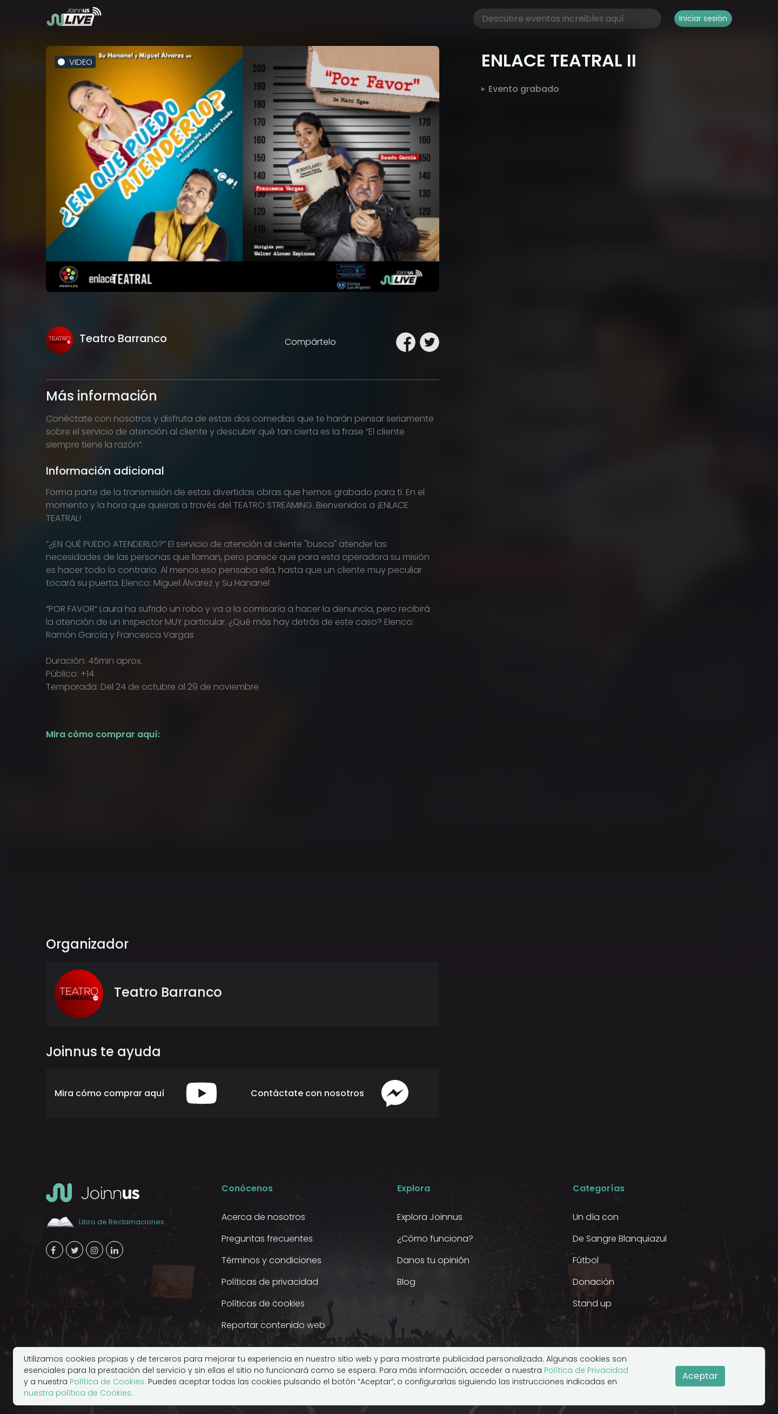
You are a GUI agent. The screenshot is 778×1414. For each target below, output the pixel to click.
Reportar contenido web (273, 1325)
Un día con (596, 1217)
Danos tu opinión (433, 1260)
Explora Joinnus (429, 1217)
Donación (593, 1282)
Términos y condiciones (271, 1260)
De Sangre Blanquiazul (620, 1238)
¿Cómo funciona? (435, 1238)
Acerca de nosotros (263, 1217)
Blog (406, 1282)
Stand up (592, 1303)
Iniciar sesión (703, 18)
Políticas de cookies (263, 1303)
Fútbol (586, 1260)
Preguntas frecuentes (267, 1238)
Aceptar (700, 1376)
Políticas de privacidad (270, 1282)
